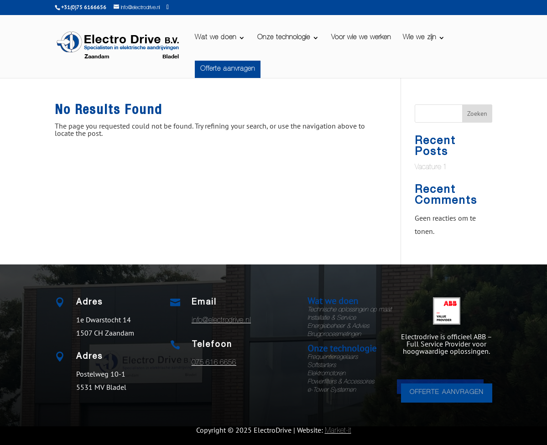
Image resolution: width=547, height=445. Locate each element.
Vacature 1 (431, 167)
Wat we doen (215, 38)
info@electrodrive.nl (221, 321)
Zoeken (477, 113)
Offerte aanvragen (227, 69)
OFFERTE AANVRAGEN (447, 392)
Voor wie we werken (361, 38)
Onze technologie (283, 38)
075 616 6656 (214, 363)
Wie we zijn (419, 38)
